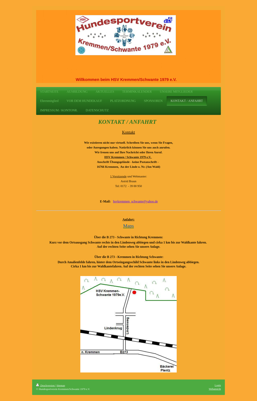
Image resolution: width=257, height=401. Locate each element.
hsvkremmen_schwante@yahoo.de (135, 201)
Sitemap (60, 385)
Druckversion (45, 385)
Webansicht (215, 388)
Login (218, 385)
